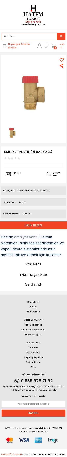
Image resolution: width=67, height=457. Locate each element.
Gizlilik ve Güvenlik (33, 319)
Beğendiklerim (33, 362)
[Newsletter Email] (33, 404)
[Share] (62, 66)
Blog (33, 367)
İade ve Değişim (33, 334)
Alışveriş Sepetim (33, 357)
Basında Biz (33, 302)
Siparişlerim (33, 352)
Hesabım (33, 347)
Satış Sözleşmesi (33, 324)
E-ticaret (17, 454)
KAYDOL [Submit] (33, 413)
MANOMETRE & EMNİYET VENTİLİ (33, 190)
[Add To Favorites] (62, 60)
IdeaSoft (6, 454)
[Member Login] (39, 45)
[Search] (29, 36)
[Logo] (33, 14)
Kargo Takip (33, 342)
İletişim (33, 306)
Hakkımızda (33, 311)
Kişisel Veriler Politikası (33, 329)
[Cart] (57, 45)
